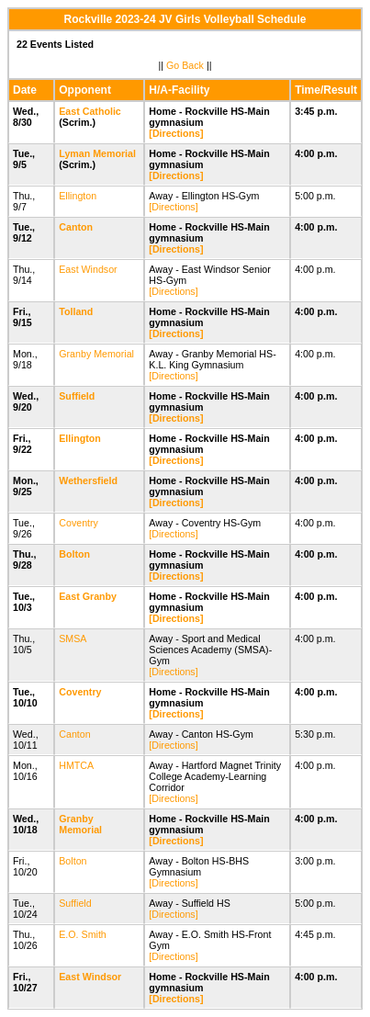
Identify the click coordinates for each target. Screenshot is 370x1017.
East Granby (88, 596)
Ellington (77, 195)
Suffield (77, 395)
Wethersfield (88, 480)
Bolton (74, 553)
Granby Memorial (96, 353)
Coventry (78, 522)
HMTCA (76, 765)
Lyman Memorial (97, 153)
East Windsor (88, 269)
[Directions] (176, 133)
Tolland (76, 311)
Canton (76, 226)
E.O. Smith (83, 934)
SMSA (72, 638)
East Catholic (90, 111)
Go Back (185, 65)
